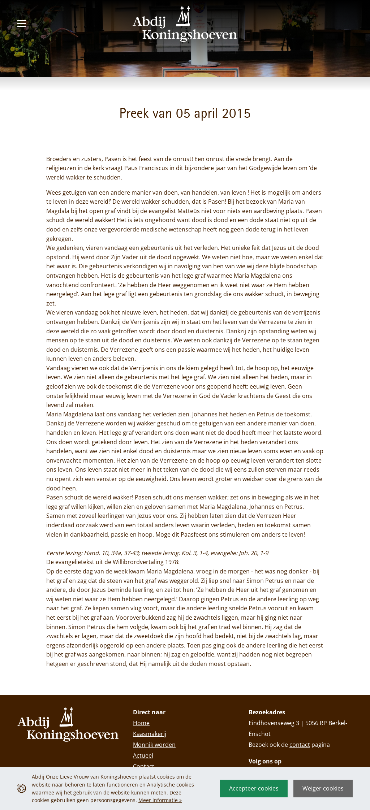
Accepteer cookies (254, 788)
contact (299, 745)
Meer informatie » (160, 800)
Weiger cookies (323, 788)
